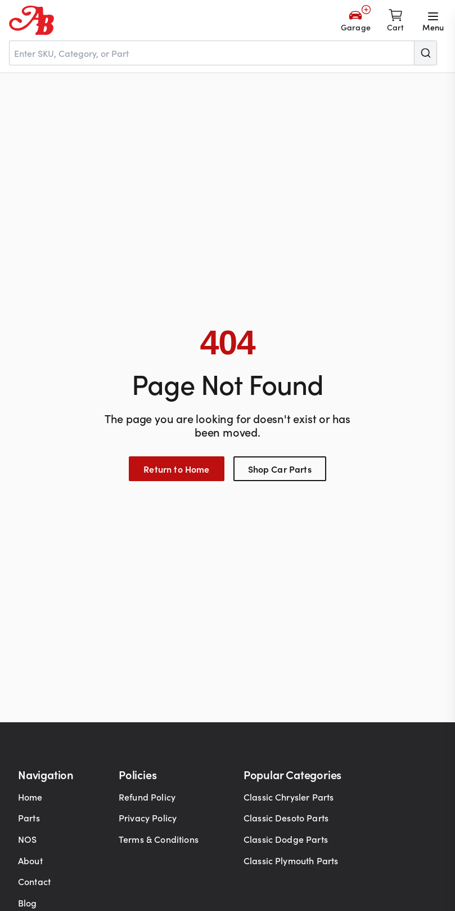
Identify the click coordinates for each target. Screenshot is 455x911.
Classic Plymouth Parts (291, 860)
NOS (27, 839)
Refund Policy (147, 796)
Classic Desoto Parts (286, 817)
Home (30, 796)
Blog (27, 902)
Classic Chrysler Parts (289, 796)
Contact (34, 881)
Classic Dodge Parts (286, 839)
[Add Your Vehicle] (356, 20)
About (30, 860)
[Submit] (425, 53)
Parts (29, 817)
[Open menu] (433, 20)
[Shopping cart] (396, 20)
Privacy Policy (148, 817)
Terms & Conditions (159, 839)
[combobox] (223, 53)
